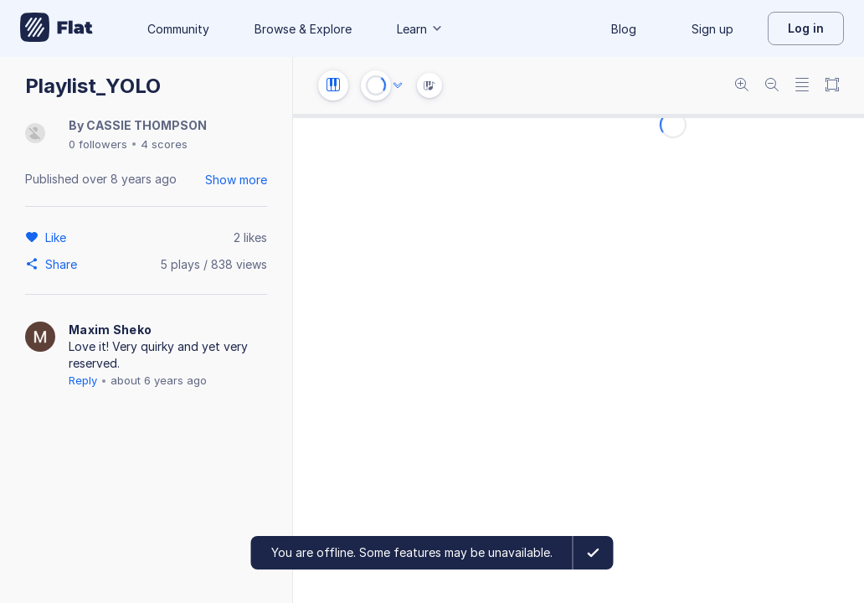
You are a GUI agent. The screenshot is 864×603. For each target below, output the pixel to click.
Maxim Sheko (110, 329)
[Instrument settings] (333, 85)
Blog (623, 29)
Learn (420, 29)
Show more (236, 180)
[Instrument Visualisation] (429, 85)
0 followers (98, 144)
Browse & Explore (303, 29)
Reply (83, 380)
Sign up (712, 29)
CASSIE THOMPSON (146, 125)
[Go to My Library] (56, 28)
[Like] (58, 237)
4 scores (164, 144)
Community (178, 29)
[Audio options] (397, 85)
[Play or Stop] (376, 85)
